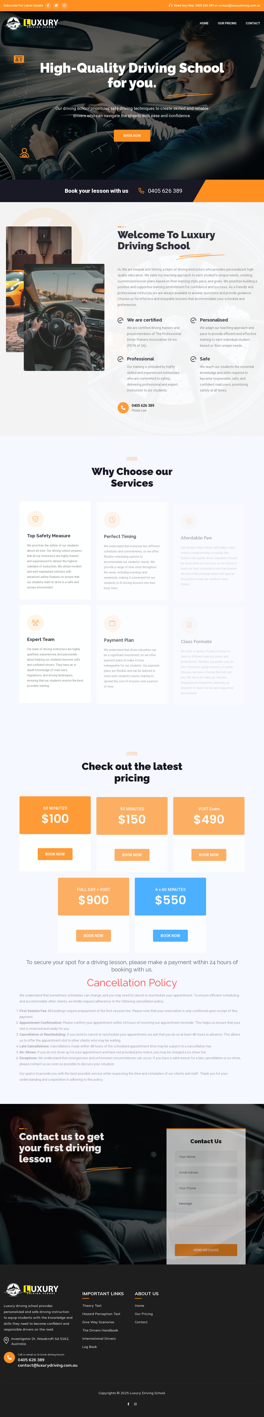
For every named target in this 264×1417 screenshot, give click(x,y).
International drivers (99, 1338)
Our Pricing (227, 23)
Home (204, 23)
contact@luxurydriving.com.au (239, 5)
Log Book (89, 1347)
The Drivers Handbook (100, 1330)
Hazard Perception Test (101, 1314)
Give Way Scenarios (98, 1322)
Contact (253, 23)
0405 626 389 (204, 5)
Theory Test (92, 1305)
